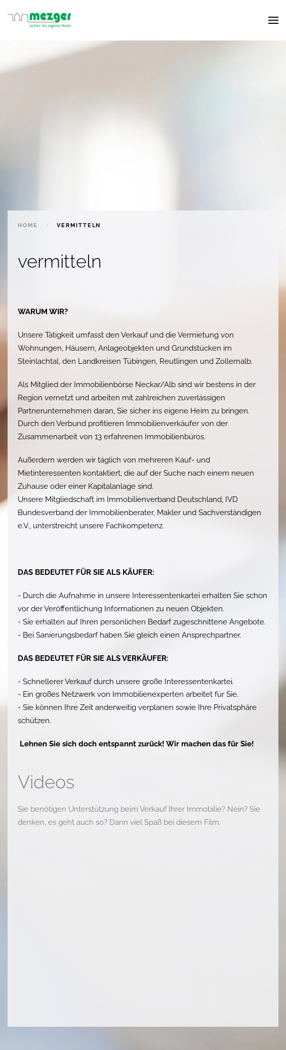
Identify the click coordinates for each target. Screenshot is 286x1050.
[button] (273, 20)
